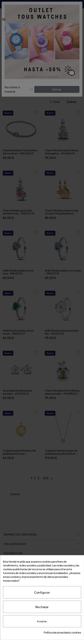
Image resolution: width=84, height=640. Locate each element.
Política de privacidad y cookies (62, 632)
